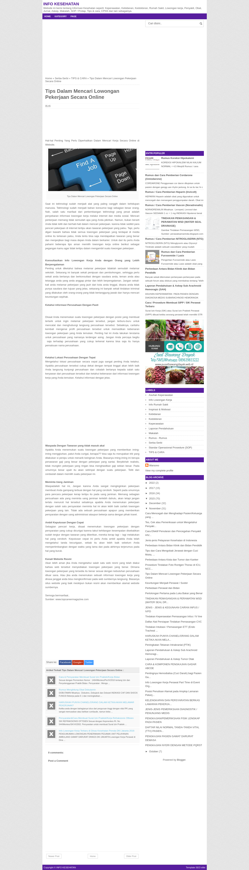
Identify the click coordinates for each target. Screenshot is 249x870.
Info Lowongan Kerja (160, 399)
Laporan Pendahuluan (161, 428)
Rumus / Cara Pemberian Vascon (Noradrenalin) (174, 205)
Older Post (131, 856)
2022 (152, 482)
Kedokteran (155, 418)
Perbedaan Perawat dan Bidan (162, 588)
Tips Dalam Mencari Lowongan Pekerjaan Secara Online (82, 94)
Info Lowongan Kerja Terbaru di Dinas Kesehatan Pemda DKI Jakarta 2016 (96, 730)
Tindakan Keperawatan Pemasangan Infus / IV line (173, 616)
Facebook (65, 662)
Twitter (89, 662)
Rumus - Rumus (158, 438)
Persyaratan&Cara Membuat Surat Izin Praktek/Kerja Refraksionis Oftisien (96, 718)
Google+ (78, 662)
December (155, 503)
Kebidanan (155, 414)
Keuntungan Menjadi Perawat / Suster (166, 582)
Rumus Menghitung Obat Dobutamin (77, 689)
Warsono (154, 465)
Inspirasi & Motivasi (160, 409)
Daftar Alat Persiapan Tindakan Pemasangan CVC (173, 621)
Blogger (181, 759)
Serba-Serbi (61, 78)
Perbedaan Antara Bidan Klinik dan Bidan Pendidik (173, 545)
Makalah (153, 433)
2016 (152, 493)
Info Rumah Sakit (158, 404)
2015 (152, 498)
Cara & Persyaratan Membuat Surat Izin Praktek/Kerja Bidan (89, 677)
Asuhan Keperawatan (161, 395)
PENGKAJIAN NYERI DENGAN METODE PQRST (173, 745)
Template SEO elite (195, 867)
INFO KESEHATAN (61, 4)
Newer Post (54, 856)
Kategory (61, 16)
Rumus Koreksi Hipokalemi (177, 158)
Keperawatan (156, 423)
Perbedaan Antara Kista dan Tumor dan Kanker (171, 559)
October (154, 751)
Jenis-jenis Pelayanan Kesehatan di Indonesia (171, 540)
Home (47, 16)
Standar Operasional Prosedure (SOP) (170, 447)
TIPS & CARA (79, 78)
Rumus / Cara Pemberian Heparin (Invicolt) (171, 191)
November (155, 508)
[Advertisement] (92, 46)
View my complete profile (159, 470)
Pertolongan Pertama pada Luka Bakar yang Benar (174, 593)
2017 (152, 488)
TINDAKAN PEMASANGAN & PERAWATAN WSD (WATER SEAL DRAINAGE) (181, 222)
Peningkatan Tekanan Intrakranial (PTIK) (168, 644)
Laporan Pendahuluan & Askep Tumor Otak (169, 659)
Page (74, 16)
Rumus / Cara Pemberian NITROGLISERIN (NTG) (174, 238)
